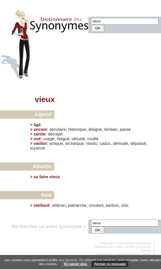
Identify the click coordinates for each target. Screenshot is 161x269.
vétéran (59, 205)
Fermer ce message (110, 264)
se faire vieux (46, 177)
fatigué (63, 139)
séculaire (57, 129)
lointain (110, 129)
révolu (91, 143)
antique (56, 143)
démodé (120, 143)
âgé (37, 125)
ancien (40, 129)
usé (37, 139)
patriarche (77, 205)
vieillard (41, 205)
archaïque (74, 143)
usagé (49, 139)
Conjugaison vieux (127, 254)
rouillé (93, 139)
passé (125, 129)
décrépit (55, 134)
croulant (96, 205)
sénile (39, 134)
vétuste (78, 139)
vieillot (40, 143)
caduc (105, 143)
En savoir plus (75, 264)
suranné (37, 148)
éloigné (95, 129)
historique (77, 129)
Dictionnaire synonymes (134, 243)
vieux (146, 254)
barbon (112, 205)
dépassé (138, 143)
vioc (124, 205)
